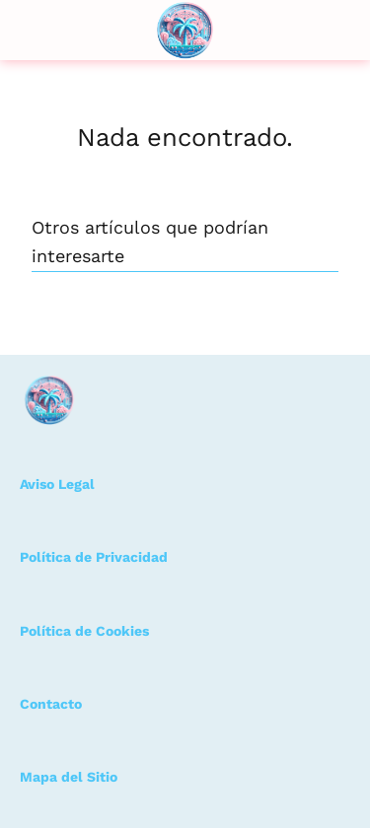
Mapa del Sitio (68, 777)
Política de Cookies (84, 631)
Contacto (51, 704)
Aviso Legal (57, 484)
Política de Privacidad (94, 557)
